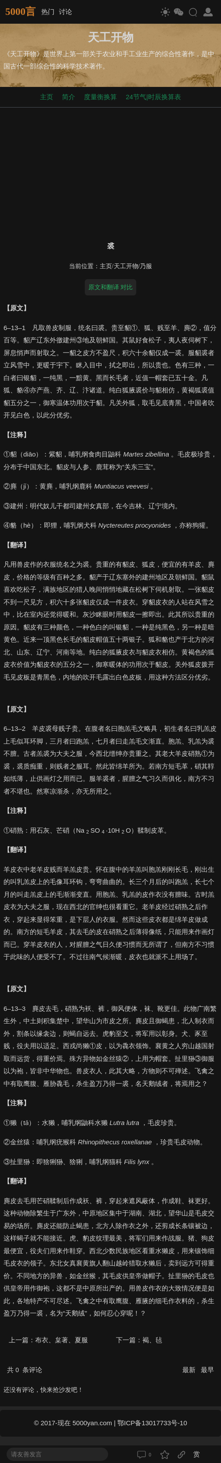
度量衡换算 (100, 97)
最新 (189, 1369)
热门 (47, 11)
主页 (46, 97)
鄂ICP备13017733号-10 (152, 1423)
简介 (68, 97)
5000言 (20, 11)
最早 (207, 1369)
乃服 (146, 266)
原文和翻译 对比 (110, 287)
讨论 (65, 11)
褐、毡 (152, 1340)
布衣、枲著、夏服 (61, 1340)
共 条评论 (24, 1369)
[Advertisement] (110, 172)
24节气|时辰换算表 (153, 97)
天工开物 (126, 266)
